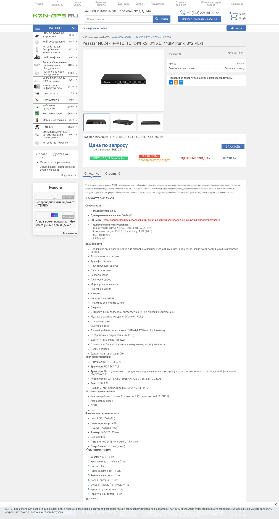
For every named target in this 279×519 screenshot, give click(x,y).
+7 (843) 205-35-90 (200, 13)
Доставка (115, 3)
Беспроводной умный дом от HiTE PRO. (55, 221)
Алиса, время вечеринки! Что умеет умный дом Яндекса (55, 241)
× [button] (275, 504)
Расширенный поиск (95, 28)
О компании (54, 3)
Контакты (221, 3)
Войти (236, 28)
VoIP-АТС (104, 37)
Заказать (233, 146)
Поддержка (145, 3)
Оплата (41, 172)
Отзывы (112, 173)
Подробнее (68, 193)
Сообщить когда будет (154, 160)
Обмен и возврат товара (196, 3)
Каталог (55, 28)
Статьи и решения (167, 3)
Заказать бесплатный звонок (199, 19)
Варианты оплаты (94, 3)
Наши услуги (72, 3)
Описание (91, 173)
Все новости (70, 251)
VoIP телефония (90, 37)
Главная (37, 3)
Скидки (130, 3)
